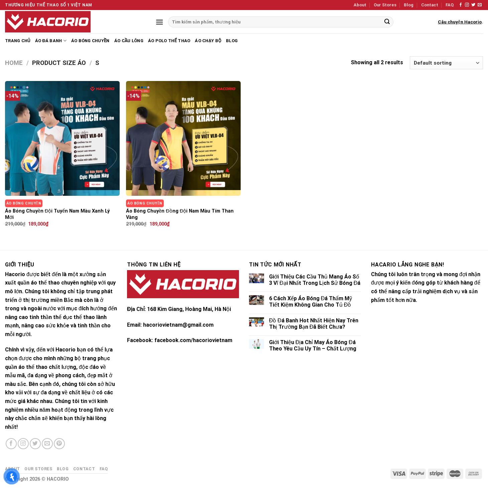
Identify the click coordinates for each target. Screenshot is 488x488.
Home (14, 62)
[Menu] (159, 22)
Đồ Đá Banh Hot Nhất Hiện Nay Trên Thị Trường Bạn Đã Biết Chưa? (313, 323)
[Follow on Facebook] (461, 5)
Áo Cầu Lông (128, 40)
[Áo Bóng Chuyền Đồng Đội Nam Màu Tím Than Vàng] (183, 138)
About (360, 4)
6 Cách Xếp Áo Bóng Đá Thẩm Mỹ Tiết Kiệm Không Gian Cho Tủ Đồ (310, 301)
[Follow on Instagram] (467, 5)
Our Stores (385, 4)
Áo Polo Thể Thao (169, 40)
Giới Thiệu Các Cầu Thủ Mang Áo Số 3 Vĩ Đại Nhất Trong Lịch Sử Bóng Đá (315, 279)
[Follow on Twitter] (473, 5)
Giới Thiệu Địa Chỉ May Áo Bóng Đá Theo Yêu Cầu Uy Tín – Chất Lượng (312, 345)
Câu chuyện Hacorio (460, 21)
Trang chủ (17, 40)
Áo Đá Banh (51, 40)
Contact (429, 4)
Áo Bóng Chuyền (90, 40)
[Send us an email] (480, 5)
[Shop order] (446, 62)
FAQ (450, 4)
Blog (408, 4)
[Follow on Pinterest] (59, 443)
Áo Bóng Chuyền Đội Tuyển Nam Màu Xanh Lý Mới (57, 214)
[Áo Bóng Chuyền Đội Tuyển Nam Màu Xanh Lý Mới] (62, 138)
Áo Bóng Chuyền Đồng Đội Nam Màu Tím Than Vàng (180, 214)
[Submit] (387, 22)
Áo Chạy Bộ (208, 40)
